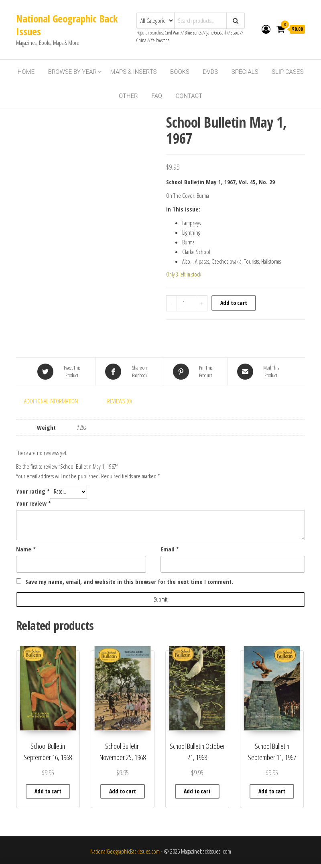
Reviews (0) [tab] (119, 401)
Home (26, 71)
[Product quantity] (186, 303)
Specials (245, 71)
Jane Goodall (216, 32)
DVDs (210, 71)
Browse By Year (72, 71)
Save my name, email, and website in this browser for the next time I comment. (129, 581)
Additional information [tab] (51, 401)
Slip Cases (287, 71)
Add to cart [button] (48, 791)
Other (128, 96)
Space (235, 32)
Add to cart (233, 303)
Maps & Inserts (133, 71)
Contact (189, 96)
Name (26, 549)
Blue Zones (193, 32)
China (141, 40)
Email (169, 549)
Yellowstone (160, 40)
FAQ (156, 96)
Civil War (173, 32)
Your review (33, 503)
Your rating (33, 491)
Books (179, 71)
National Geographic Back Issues (67, 25)
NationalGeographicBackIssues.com (125, 851)
